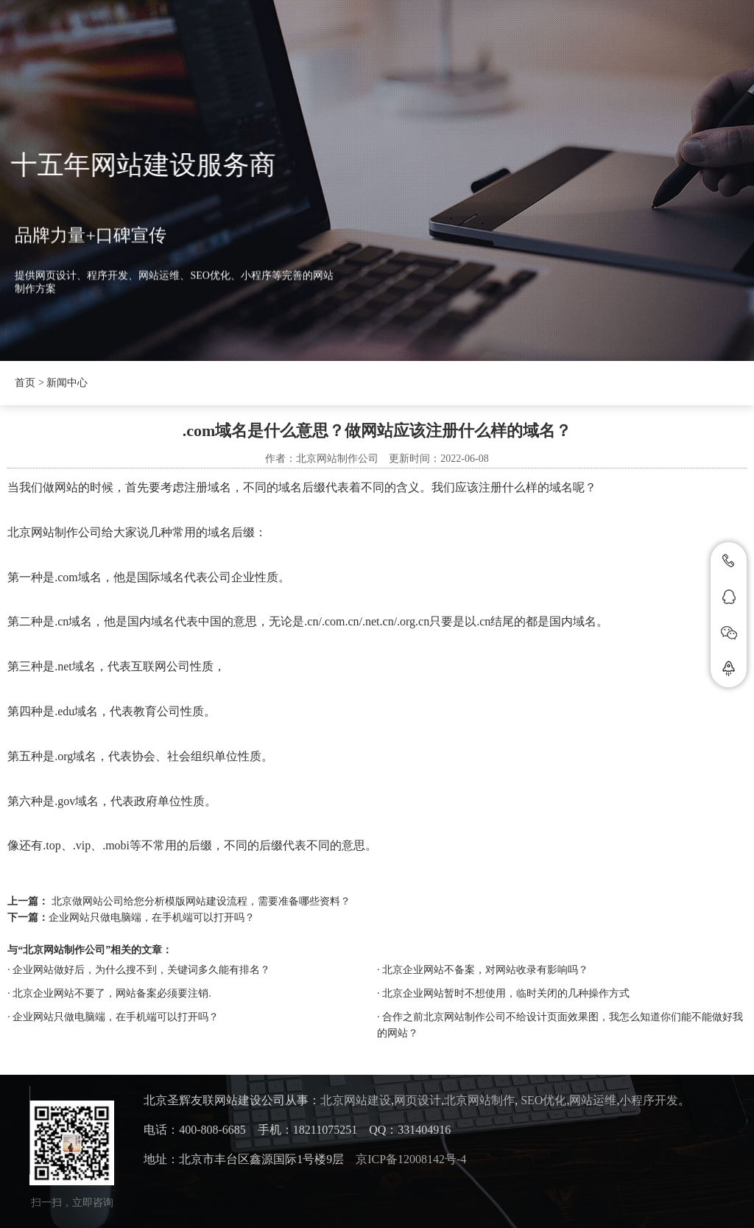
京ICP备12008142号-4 (411, 1159)
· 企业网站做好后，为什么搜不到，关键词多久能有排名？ (138, 969)
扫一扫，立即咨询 (72, 1202)
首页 (171, 41)
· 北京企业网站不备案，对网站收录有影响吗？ (482, 969)
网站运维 (592, 1100)
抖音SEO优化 (436, 41)
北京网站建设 (355, 1100)
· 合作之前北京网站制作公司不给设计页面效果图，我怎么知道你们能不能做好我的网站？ (560, 1025)
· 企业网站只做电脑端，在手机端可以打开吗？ (113, 1016)
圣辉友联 (248, 41)
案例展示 (536, 41)
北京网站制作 (479, 1100)
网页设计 (417, 1100)
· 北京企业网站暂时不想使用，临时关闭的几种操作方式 (503, 993)
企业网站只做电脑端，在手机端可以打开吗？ (152, 917)
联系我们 (624, 41)
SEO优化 (543, 1100)
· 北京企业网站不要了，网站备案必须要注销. (109, 993)
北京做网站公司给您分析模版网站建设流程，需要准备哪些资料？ (201, 901)
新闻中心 (336, 41)
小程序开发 (648, 1100)
